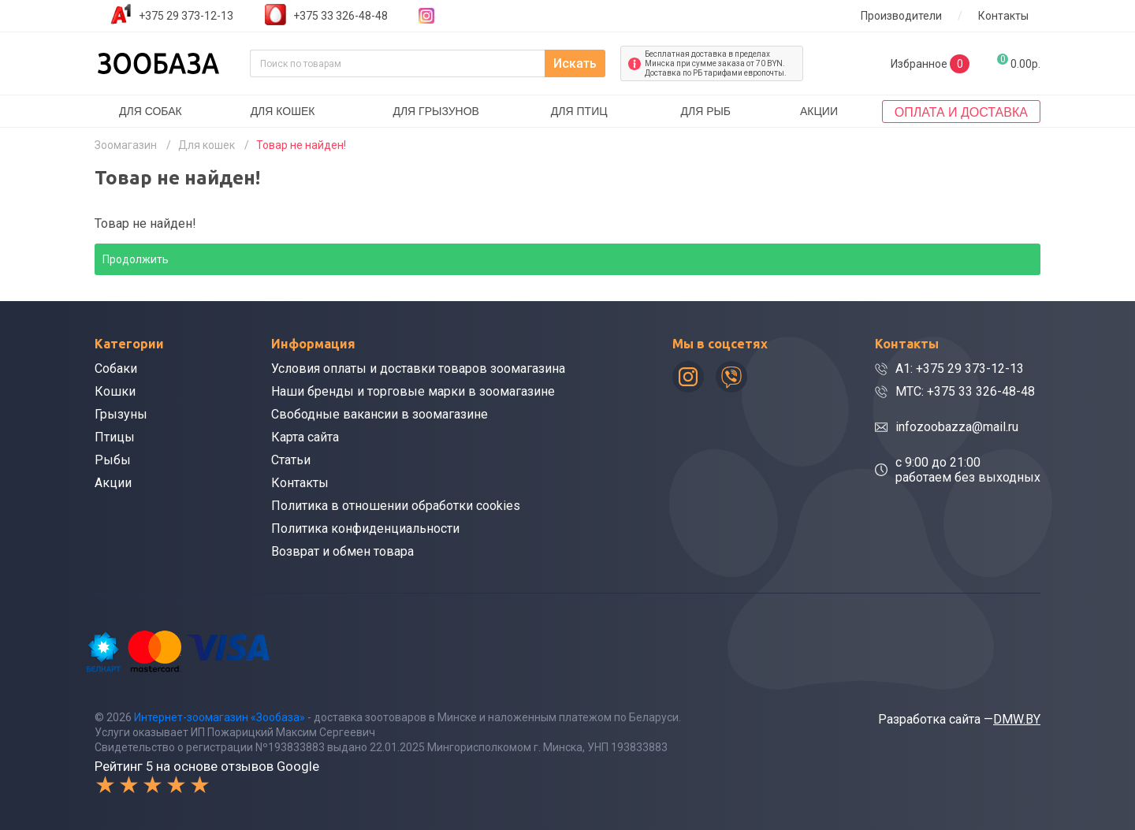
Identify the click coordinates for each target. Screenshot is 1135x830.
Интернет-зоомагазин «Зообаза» (219, 717)
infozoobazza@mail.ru (956, 426)
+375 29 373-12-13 (186, 15)
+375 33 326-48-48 (340, 15)
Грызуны (121, 414)
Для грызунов (436, 111)
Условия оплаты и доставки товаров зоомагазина (418, 368)
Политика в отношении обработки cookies (395, 505)
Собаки (116, 368)
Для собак (150, 111)
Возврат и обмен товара (342, 551)
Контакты (1003, 15)
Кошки (115, 391)
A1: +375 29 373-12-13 (959, 368)
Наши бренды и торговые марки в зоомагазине (413, 391)
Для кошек (283, 111)
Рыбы (113, 459)
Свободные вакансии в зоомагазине (379, 414)
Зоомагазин (126, 145)
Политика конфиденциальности (365, 528)
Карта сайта (305, 437)
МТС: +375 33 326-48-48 (965, 391)
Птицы (115, 437)
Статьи (291, 459)
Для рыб (705, 111)
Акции (819, 111)
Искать (575, 63)
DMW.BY (1016, 719)
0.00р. (1018, 62)
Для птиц (579, 111)
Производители (901, 15)
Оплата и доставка (961, 112)
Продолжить (135, 259)
